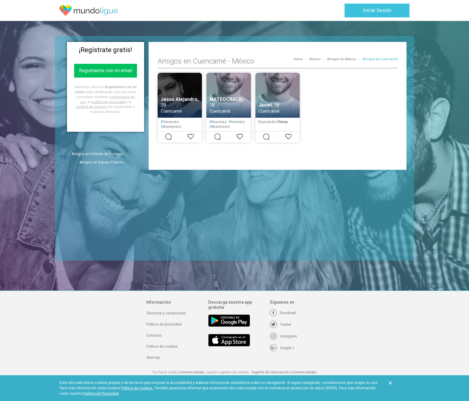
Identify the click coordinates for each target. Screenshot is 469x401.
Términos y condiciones (166, 313)
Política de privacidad (164, 324)
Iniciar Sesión (377, 10)
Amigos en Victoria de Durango (97, 154)
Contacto (154, 335)
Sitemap (153, 357)
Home (298, 59)
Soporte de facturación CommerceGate (284, 372)
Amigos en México (341, 59)
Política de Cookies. (137, 388)
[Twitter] (280, 324)
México (314, 59)
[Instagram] (283, 336)
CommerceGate (191, 372)
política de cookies (91, 107)
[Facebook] (283, 313)
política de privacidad (108, 102)
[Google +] (282, 348)
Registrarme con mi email (105, 70)
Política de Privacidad (101, 393)
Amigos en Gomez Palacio (101, 162)
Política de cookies (162, 346)
